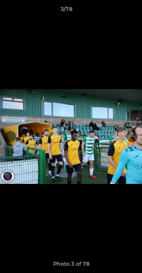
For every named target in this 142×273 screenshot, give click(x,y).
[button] (114, 11)
